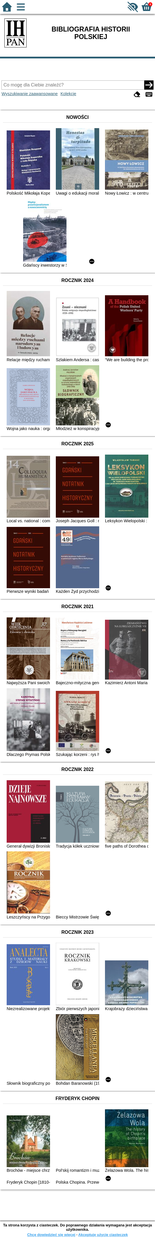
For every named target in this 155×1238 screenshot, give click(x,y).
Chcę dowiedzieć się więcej (51, 1235)
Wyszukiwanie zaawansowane (29, 93)
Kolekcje (68, 93)
